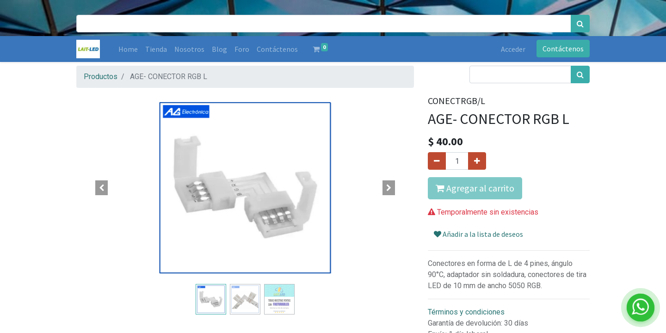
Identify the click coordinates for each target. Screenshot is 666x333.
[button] (101, 188)
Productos (100, 76)
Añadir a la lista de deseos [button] (478, 234)
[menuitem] (128, 49)
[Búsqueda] (580, 23)
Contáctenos (563, 48)
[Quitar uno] (437, 161)
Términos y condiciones (466, 312)
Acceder (513, 49)
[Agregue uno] (477, 161)
